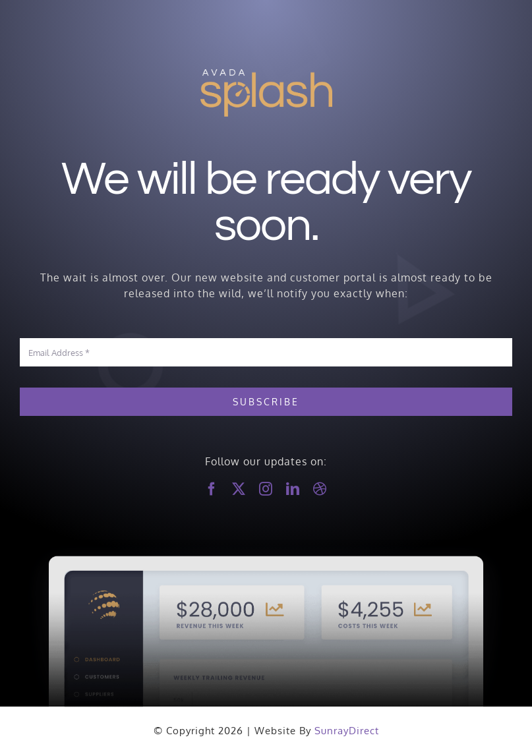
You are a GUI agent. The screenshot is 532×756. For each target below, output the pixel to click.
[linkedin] (293, 489)
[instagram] (266, 489)
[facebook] (212, 489)
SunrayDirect (346, 730)
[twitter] (239, 489)
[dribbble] (320, 489)
